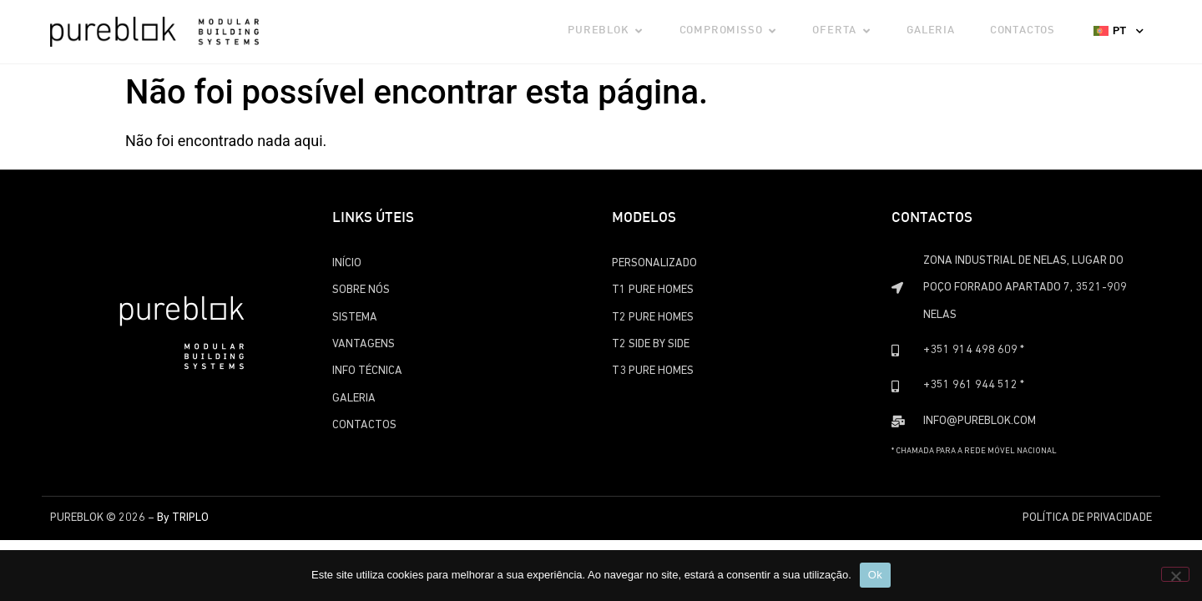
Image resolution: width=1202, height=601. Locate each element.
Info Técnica (367, 371)
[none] (1118, 30)
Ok (875, 574)
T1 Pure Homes (653, 290)
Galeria (354, 398)
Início (346, 263)
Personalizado (654, 263)
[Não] (1175, 574)
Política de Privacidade (1087, 518)
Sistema (354, 317)
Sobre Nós (361, 290)
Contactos (364, 425)
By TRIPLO (183, 518)
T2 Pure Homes (653, 317)
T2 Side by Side (650, 344)
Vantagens (363, 344)
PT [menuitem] (1119, 30)
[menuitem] (1118, 30)
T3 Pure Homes (653, 371)
